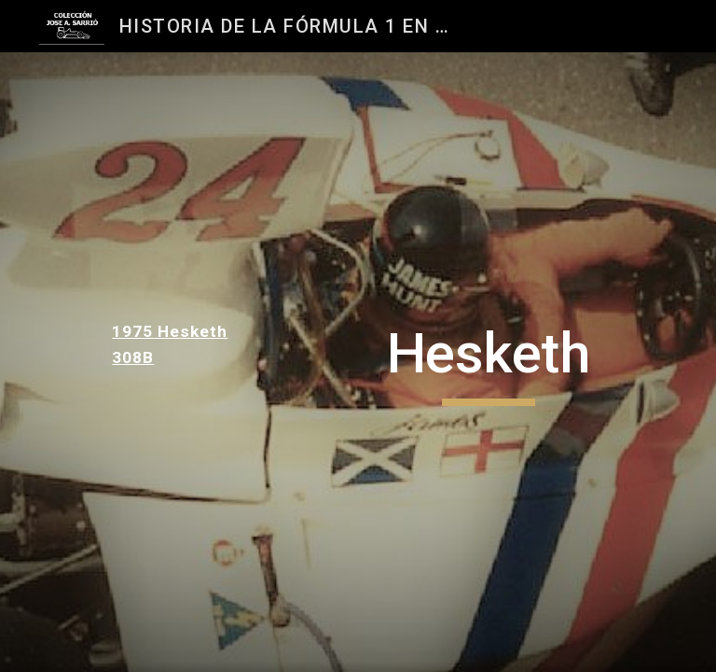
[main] (174, 344)
